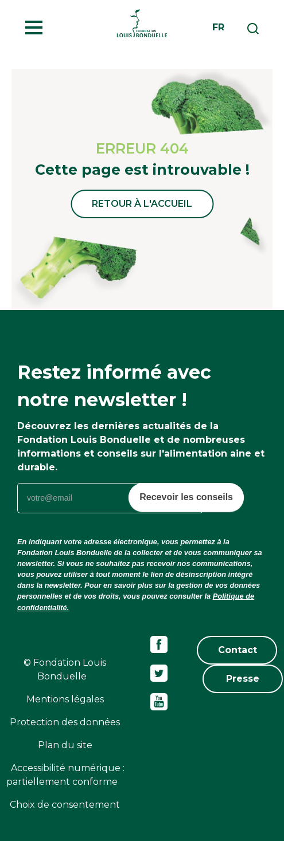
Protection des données (65, 722)
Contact (237, 649)
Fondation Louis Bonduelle (142, 23)
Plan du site (65, 745)
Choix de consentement (65, 804)
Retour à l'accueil (142, 203)
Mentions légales (65, 699)
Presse (242, 678)
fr (218, 27)
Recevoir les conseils (186, 497)
